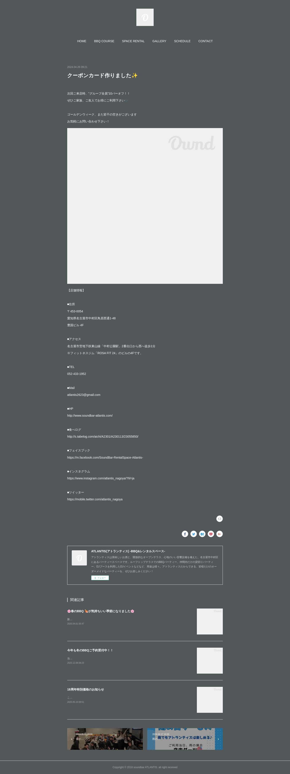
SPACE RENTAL (133, 41)
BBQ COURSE (104, 41)
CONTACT (205, 41)
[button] (81, 41)
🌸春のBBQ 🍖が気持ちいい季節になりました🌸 (100, 611)
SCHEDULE (182, 41)
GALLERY (159, 41)
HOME (81, 41)
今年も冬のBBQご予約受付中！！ (90, 650)
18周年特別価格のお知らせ (85, 689)
